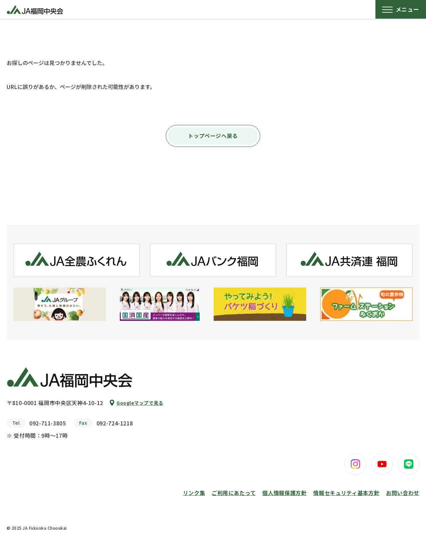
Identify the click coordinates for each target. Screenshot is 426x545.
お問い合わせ (402, 493)
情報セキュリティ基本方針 (346, 493)
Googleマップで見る (139, 402)
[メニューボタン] (400, 9)
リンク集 (194, 493)
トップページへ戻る (213, 136)
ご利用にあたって (234, 493)
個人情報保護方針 (284, 493)
